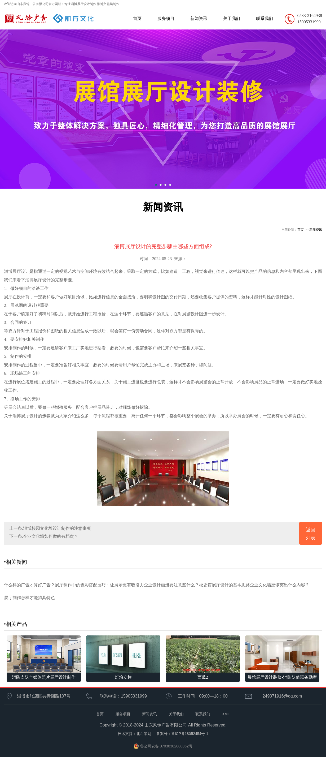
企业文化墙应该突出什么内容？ (279, 585)
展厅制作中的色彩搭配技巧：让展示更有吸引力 (99, 585)
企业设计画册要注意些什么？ (171, 585)
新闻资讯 (198, 18)
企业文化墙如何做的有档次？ (50, 536)
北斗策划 (143, 734)
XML (226, 714)
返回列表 (310, 533)
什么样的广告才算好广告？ (29, 585)
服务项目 (165, 18)
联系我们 (264, 18)
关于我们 (231, 18)
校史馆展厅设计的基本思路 (224, 585)
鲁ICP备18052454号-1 (189, 734)
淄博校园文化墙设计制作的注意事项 (57, 528)
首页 (137, 18)
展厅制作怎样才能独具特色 (29, 597)
